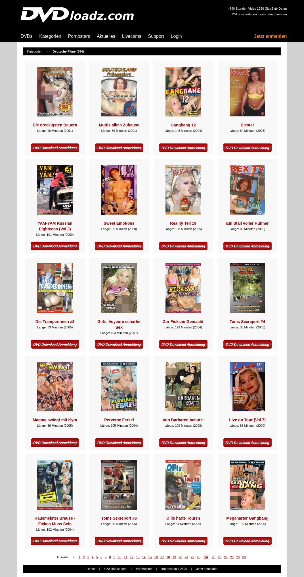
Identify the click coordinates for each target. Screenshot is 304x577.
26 (219, 557)
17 (162, 557)
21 (186, 557)
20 (180, 557)
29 (238, 557)
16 (156, 557)
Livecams (131, 36)
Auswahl (62, 557)
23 (198, 557)
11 (125, 557)
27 (225, 557)
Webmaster (144, 568)
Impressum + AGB (174, 568)
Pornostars (79, 36)
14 (144, 557)
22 (192, 557)
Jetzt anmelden (270, 36)
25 (213, 557)
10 (119, 557)
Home (91, 568)
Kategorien (50, 36)
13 (137, 557)
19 (174, 557)
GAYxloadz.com (115, 568)
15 (150, 557)
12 (131, 557)
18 (168, 557)
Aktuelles (106, 36)
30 (244, 557)
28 (232, 557)
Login (176, 36)
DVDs (27, 36)
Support (156, 36)
